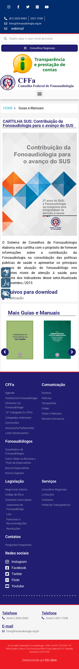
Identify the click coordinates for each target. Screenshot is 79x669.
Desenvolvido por (39, 660)
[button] (39, 93)
